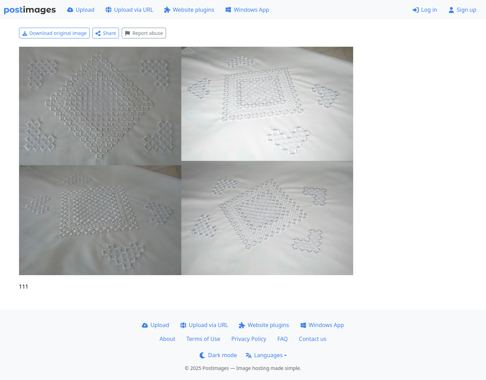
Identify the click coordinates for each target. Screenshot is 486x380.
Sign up (462, 9)
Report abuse (144, 33)
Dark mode (218, 355)
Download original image (54, 33)
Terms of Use (203, 339)
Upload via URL (129, 9)
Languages (264, 355)
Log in (425, 9)
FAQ (282, 339)
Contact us (313, 339)
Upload (80, 9)
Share (105, 33)
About (167, 339)
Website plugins (189, 9)
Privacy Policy (248, 339)
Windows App (247, 9)
